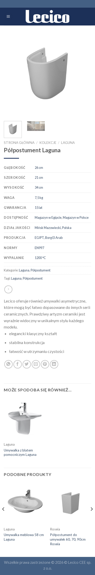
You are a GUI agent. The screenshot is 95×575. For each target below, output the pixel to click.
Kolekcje (47, 143)
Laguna (68, 143)
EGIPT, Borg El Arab (49, 238)
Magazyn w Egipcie (48, 217)
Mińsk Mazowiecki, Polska (53, 228)
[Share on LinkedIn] (54, 364)
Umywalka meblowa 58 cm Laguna (24, 537)
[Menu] (8, 16)
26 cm (39, 168)
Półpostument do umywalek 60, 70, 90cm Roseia (68, 539)
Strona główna (19, 143)
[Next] (91, 519)
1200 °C (40, 258)
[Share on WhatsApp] (8, 364)
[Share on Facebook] (17, 364)
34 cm (39, 187)
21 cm (39, 177)
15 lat (38, 208)
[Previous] (3, 519)
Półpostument (40, 270)
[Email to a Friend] (36, 364)
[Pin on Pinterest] (45, 364)
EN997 (39, 248)
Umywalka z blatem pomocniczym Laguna (20, 452)
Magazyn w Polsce (76, 217)
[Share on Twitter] (27, 364)
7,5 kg (39, 198)
